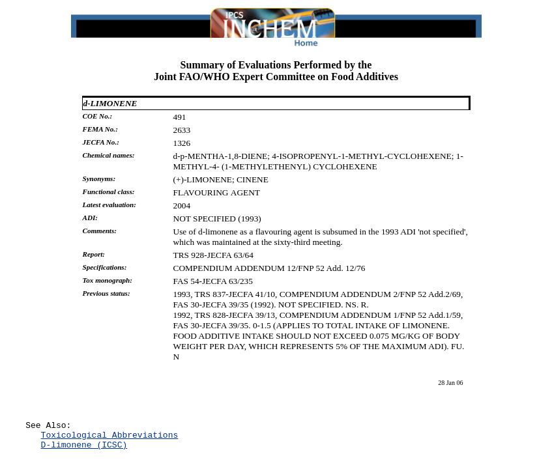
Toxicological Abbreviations (110, 438)
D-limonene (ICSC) (84, 450)
